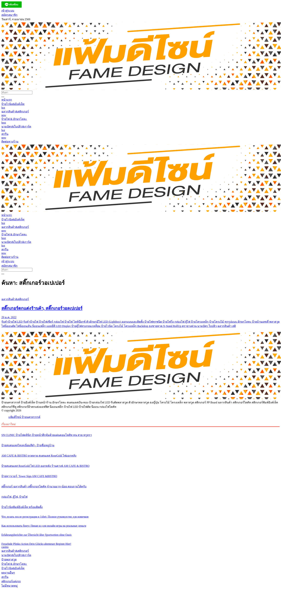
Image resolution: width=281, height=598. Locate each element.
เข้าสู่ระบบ (7, 10)
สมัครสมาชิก (9, 14)
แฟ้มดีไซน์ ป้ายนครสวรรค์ (24, 417)
